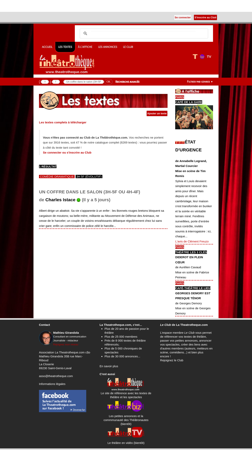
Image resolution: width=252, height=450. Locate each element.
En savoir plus (109, 366)
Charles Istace (60, 199)
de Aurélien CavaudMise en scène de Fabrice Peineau (192, 272)
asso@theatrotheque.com (56, 376)
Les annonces (107, 47)
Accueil (47, 47)
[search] (143, 33)
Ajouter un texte (157, 113)
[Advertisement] (46, 6)
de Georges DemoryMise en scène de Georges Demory (192, 308)
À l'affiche (85, 47)
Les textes (65, 47)
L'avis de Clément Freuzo (192, 241)
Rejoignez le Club (171, 360)
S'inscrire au (205, 17)
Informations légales (52, 384)
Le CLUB (128, 47)
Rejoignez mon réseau (65, 344)
